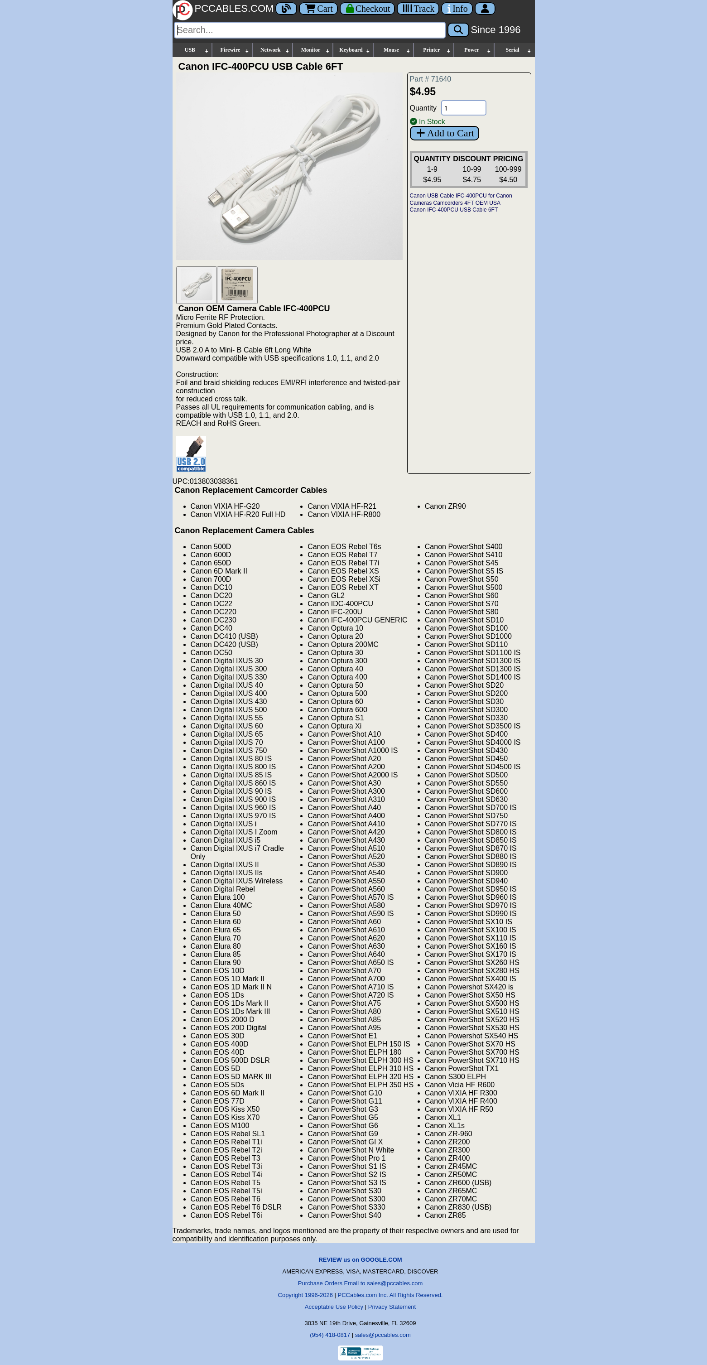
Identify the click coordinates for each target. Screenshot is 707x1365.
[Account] (485, 8)
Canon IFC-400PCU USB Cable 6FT (454, 210)
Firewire (235, 50)
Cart (318, 8)
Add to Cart (444, 133)
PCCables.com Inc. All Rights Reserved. (390, 1295)
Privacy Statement (392, 1306)
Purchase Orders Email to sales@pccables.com (360, 1283)
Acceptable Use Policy (334, 1306)
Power (477, 50)
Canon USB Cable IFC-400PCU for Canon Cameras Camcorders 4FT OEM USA (461, 199)
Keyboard (354, 50)
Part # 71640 (431, 79)
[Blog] (286, 8)
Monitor (315, 50)
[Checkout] (367, 8)
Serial (519, 50)
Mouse (397, 50)
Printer (437, 50)
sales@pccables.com (383, 1334)
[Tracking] (418, 8)
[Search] (310, 30)
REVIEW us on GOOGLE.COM (360, 1259)
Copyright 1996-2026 (305, 1295)
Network (275, 50)
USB (197, 50)
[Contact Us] (456, 8)
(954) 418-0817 (330, 1334)
